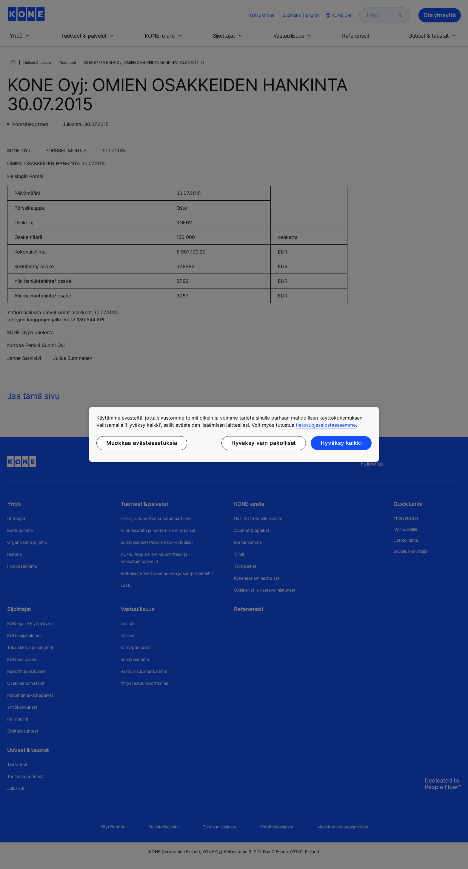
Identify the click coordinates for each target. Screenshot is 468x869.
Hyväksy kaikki (341, 443)
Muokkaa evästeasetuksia (141, 443)
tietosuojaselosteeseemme (326, 425)
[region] (234, 434)
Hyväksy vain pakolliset (263, 443)
